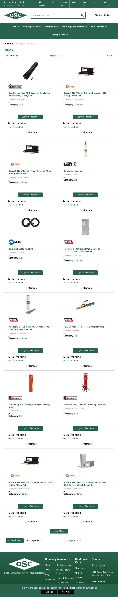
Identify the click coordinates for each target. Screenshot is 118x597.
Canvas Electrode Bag (74, 171)
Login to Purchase (30, 116)
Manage (49, 592)
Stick (21, 104)
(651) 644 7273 (102, 565)
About (47, 565)
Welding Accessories (73, 26)
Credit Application (64, 565)
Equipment (50, 26)
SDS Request (62, 582)
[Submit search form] (82, 15)
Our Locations (107, 3)
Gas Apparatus (30, 26)
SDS (53, 2)
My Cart (78, 573)
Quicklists (42, 3)
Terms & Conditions (65, 578)
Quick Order (80, 582)
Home (9, 43)
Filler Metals (97, 26)
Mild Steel (78, 104)
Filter (109, 55)
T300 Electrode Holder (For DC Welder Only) (84, 327)
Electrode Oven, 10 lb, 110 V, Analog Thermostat (85, 405)
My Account (80, 568)
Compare (30, 132)
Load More (59, 531)
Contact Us (64, 3)
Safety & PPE (58, 34)
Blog (96, 2)
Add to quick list (16, 127)
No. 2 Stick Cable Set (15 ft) (21, 249)
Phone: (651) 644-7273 (14, 6)
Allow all (66, 592)
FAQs (74, 2)
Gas (14, 26)
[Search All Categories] (58, 15)
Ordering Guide (85, 3)
